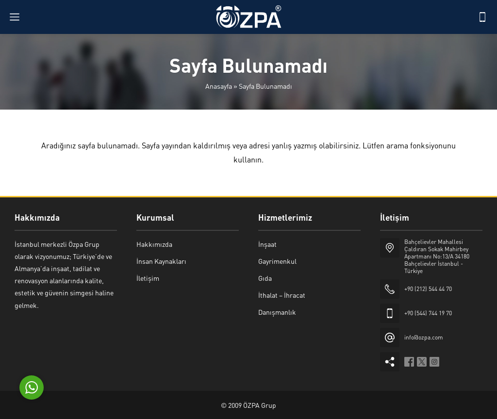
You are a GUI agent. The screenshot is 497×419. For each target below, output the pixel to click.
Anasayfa (218, 85)
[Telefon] (482, 17)
